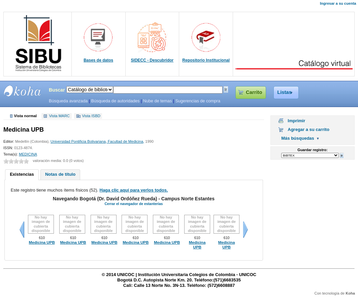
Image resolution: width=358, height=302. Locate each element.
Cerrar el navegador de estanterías (133, 204)
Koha (350, 293)
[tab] (22, 174)
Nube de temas (157, 101)
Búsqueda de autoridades (115, 101)
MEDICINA (28, 154)
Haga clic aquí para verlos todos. (134, 190)
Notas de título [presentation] (60, 174)
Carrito (254, 92)
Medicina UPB (42, 242)
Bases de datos (98, 60)
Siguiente (245, 229)
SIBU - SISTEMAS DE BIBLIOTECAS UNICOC (22, 91)
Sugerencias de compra (197, 101)
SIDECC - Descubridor (152, 60)
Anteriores (22, 229)
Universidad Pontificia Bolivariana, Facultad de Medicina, (97, 141)
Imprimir (296, 120)
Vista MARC (59, 116)
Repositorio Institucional (206, 60)
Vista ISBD (91, 116)
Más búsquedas (297, 138)
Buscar (57, 90)
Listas (284, 92)
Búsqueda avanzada (68, 101)
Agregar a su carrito (308, 129)
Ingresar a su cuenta (338, 3)
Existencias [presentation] (22, 174)
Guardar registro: (312, 150)
